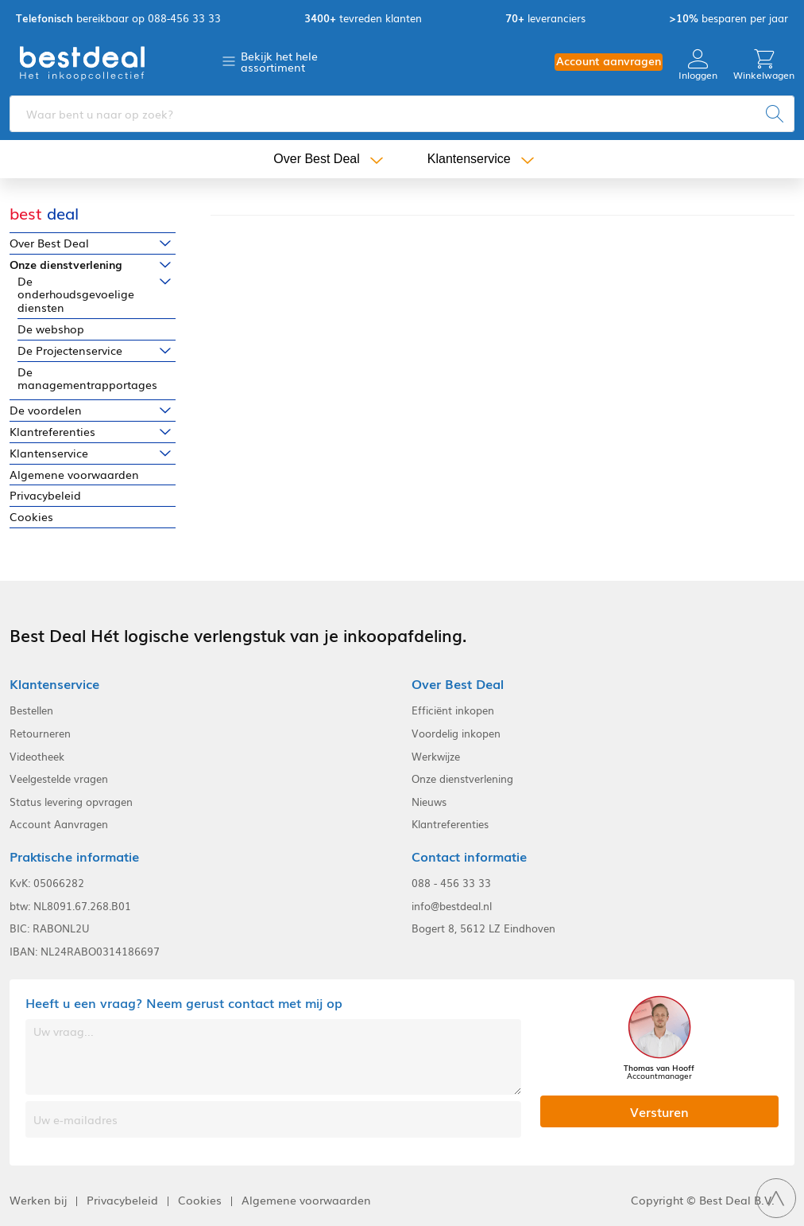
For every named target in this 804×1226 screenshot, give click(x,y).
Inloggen (697, 64)
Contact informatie (469, 856)
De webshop (50, 329)
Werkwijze (436, 756)
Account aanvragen (608, 60)
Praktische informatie (74, 856)
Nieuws (429, 802)
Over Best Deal (316, 158)
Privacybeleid (45, 495)
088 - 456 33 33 (451, 883)
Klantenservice (469, 158)
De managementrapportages (87, 378)
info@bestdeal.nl (452, 906)
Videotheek (37, 756)
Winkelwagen (763, 64)
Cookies (31, 516)
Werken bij (38, 1200)
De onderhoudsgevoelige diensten (75, 294)
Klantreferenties (52, 431)
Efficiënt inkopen (453, 710)
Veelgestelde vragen (59, 779)
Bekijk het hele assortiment (279, 61)
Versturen (659, 1111)
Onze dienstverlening (66, 264)
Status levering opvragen (71, 802)
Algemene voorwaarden (74, 474)
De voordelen (46, 410)
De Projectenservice (69, 350)
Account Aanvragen (59, 824)
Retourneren (40, 733)
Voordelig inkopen (456, 733)
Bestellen (31, 710)
